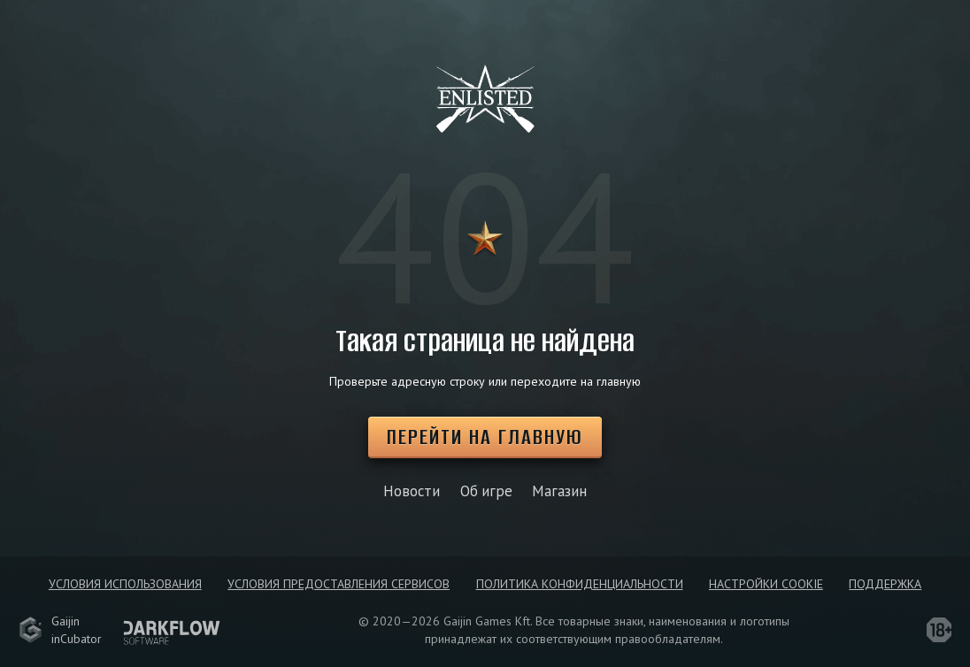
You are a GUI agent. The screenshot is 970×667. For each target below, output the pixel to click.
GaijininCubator (60, 630)
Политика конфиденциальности (579, 584)
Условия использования (125, 584)
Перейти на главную (485, 436)
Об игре (486, 491)
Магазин (559, 491)
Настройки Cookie (766, 584)
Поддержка (885, 584)
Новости (411, 491)
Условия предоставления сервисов (338, 584)
